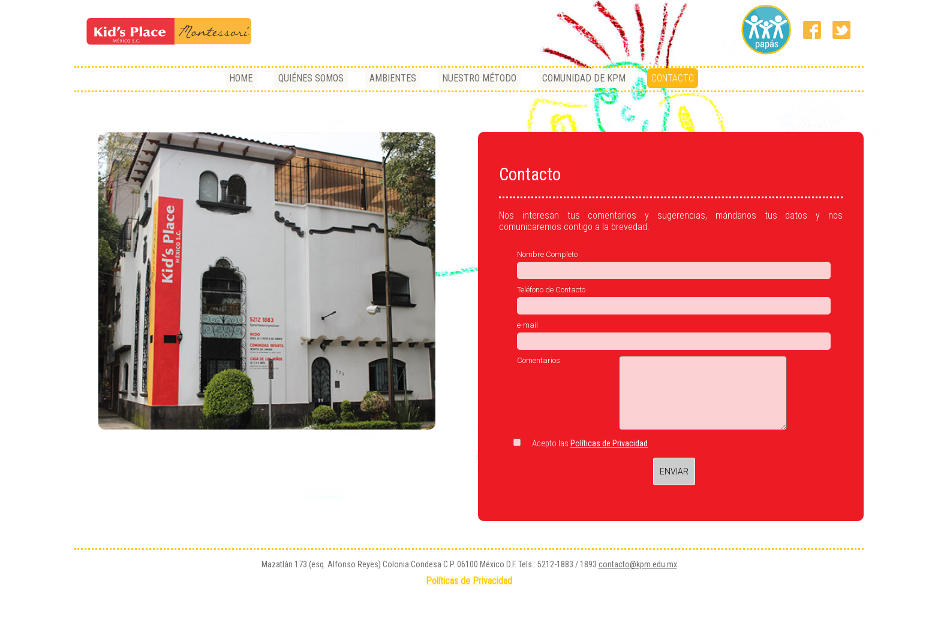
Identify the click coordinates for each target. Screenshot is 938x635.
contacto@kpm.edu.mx (638, 564)
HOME (240, 78)
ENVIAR (674, 471)
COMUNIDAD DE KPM (584, 78)
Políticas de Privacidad (609, 443)
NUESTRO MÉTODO (479, 78)
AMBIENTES (392, 78)
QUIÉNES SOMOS (311, 78)
